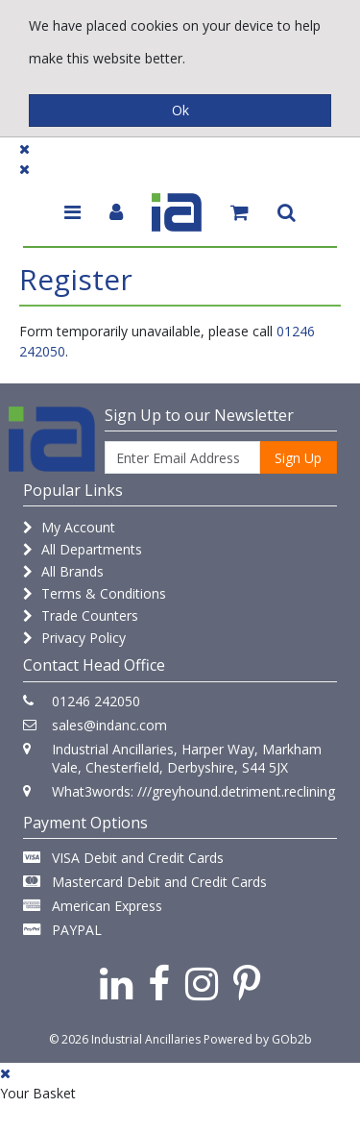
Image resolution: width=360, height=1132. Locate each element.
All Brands (63, 571)
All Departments (82, 549)
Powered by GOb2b (258, 1039)
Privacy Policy (74, 637)
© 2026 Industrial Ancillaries (125, 1039)
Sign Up (298, 458)
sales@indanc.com (109, 725)
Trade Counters (80, 615)
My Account (69, 527)
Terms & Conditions (94, 593)
